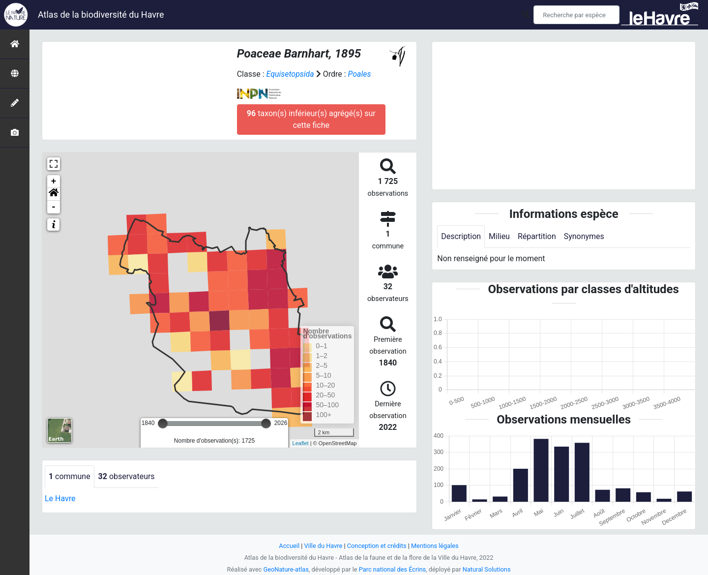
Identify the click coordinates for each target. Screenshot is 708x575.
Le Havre (60, 498)
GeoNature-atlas (286, 569)
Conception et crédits (377, 545)
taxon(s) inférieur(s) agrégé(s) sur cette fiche (311, 119)
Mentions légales (435, 545)
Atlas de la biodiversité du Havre (101, 14)
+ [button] (54, 181)
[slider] (163, 423)
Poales (359, 74)
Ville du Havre (323, 545)
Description (461, 236)
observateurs (126, 476)
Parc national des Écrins (392, 569)
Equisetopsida (290, 74)
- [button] (54, 207)
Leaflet (301, 443)
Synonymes (584, 236)
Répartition (537, 236)
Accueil (289, 545)
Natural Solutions (487, 569)
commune (69, 476)
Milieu (499, 236)
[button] (53, 194)
